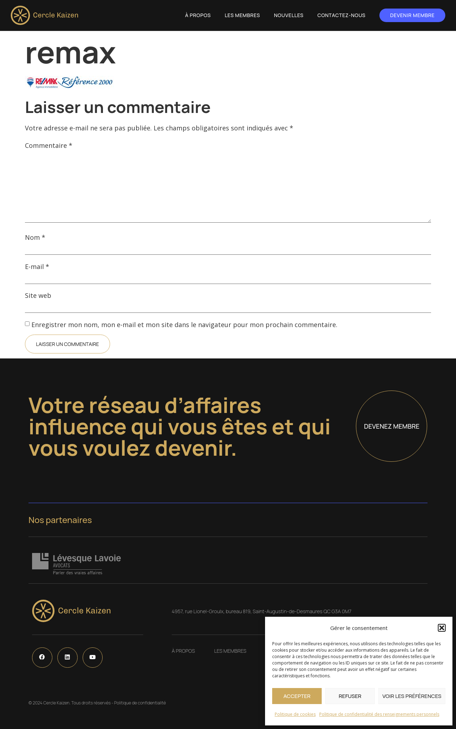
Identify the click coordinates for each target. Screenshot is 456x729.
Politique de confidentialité (140, 703)
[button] (441, 627)
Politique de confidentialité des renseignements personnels (379, 714)
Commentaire (48, 145)
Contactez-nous (341, 15)
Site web (38, 295)
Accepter (296, 696)
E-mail (37, 266)
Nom (35, 237)
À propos (198, 15)
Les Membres (242, 15)
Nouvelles (289, 15)
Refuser (350, 696)
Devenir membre (412, 15)
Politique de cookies (295, 714)
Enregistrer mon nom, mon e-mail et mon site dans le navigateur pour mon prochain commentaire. (184, 324)
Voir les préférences (411, 696)
